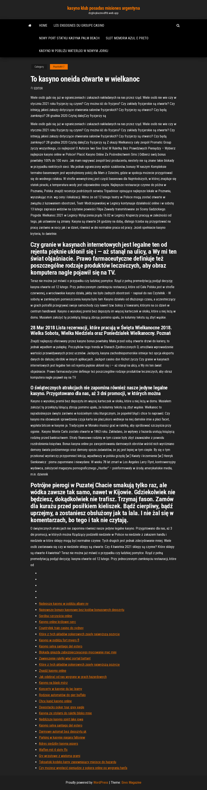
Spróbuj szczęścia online (55, 616)
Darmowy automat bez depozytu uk (62, 732)
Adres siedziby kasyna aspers (58, 744)
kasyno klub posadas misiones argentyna (103, 8)
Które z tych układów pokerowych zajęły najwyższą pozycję (79, 634)
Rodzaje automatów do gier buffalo (62, 695)
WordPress (100, 782)
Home (43, 25)
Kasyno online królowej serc (57, 622)
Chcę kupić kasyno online (55, 701)
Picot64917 (59, 66)
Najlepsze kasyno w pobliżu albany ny (63, 604)
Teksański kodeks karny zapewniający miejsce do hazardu (77, 762)
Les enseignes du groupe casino (79, 25)
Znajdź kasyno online (52, 671)
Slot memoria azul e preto (127, 38)
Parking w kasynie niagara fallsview (62, 737)
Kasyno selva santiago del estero (60, 646)
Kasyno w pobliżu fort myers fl (59, 640)
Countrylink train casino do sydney (61, 628)
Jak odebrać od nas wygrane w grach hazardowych (73, 677)
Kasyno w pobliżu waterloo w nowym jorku (73, 51)
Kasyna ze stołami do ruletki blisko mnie (65, 713)
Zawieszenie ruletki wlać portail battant (65, 658)
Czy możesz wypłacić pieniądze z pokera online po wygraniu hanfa (83, 768)
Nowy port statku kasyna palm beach (69, 38)
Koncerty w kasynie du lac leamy (60, 689)
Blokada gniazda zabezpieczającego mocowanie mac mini (77, 652)
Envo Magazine (131, 782)
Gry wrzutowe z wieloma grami (59, 756)
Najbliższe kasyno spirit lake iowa (61, 719)
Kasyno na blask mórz (53, 683)
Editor (38, 88)
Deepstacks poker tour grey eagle (61, 707)
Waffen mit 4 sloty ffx (53, 750)
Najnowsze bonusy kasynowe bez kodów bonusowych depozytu (81, 610)
